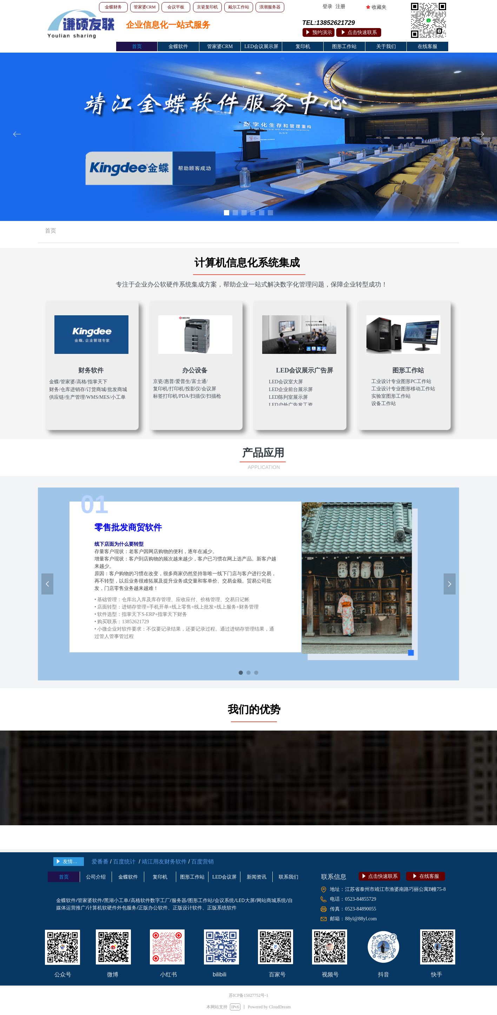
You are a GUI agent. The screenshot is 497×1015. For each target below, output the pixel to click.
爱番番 (100, 862)
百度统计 (124, 862)
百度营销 (202, 862)
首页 (50, 231)
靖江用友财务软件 (163, 862)
